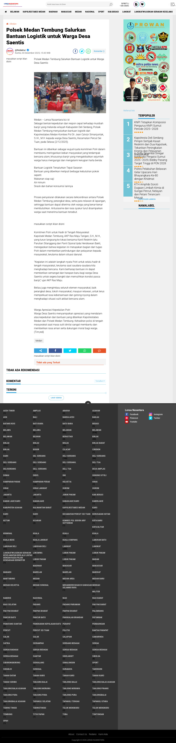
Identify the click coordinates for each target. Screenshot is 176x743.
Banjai (95, 417)
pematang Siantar (12, 624)
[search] (79, 4)
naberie (7, 598)
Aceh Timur (9, 410)
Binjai (6, 443)
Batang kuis (9, 423)
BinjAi (36, 443)
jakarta (7, 494)
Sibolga (96, 656)
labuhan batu (99, 540)
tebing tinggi (10, 708)
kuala (36, 533)
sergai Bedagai (40, 649)
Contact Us (81, 734)
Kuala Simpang (70, 540)
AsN (5, 417)
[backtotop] (88, 404)
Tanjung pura (40, 695)
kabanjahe (38, 501)
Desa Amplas (98, 469)
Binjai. (6, 449)
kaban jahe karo (11, 501)
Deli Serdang (98, 456)
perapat (67, 624)
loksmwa (37, 553)
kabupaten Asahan (12, 507)
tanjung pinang (100, 688)
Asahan (96, 410)
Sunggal (37, 669)
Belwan (37, 436)
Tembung (7, 714)
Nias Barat (97, 598)
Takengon (97, 669)
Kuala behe (8, 540)
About (71, 734)
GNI (64, 475)
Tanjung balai (70, 682)
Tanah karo (68, 675)
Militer (96, 591)
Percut (6, 630)
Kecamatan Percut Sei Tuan (76, 514)
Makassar (66, 11)
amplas (37, 410)
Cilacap (66, 449)
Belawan (96, 430)
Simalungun (69, 662)
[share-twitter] (81, 51)
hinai (95, 481)
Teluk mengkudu (100, 708)
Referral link (129, 110)
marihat (96, 572)
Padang (36, 604)
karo (94, 507)
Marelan (67, 572)
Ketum (6, 520)
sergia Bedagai (99, 649)
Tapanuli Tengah (71, 701)
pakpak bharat (40, 611)
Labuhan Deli (39, 546)
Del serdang (39, 456)
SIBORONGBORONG (11, 662)
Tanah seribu (10, 682)
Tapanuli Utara (100, 701)
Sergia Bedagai (10, 656)
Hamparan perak (41, 481)
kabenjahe (97, 501)
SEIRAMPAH (38, 643)
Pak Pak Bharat (11, 611)
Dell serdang (40, 469)
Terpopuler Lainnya (147, 199)
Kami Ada (103, 734)
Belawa (37, 430)
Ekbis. (36, 475)
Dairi (5, 456)
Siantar (37, 656)
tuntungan (98, 714)
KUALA (95, 533)
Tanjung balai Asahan (14, 688)
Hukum (95, 488)
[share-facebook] (75, 51)
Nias (65, 598)
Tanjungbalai (99, 695)
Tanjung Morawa (71, 688)
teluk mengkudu (71, 708)
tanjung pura (10, 695)
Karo (5, 514)
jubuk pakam (69, 494)
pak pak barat (99, 604)
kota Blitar (98, 527)
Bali (35, 417)
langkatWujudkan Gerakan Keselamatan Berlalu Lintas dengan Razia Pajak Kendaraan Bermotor (17, 556)
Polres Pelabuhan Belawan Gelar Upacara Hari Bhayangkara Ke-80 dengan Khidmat (149, 173)
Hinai (5, 488)
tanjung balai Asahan (103, 682)
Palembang (98, 611)
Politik (66, 630)
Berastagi (68, 436)
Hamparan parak (11, 481)
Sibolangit (68, 656)
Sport (101, 11)
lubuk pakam (69, 553)
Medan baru (98, 578)
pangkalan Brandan (73, 617)
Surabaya (67, 669)
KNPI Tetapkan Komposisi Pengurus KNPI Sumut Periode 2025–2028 (150, 125)
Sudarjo (7, 669)
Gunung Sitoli (99, 475)
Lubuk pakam (39, 559)
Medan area (68, 578)
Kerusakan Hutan (101, 514)
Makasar (67, 565)
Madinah (53, 11)
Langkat (96, 546)
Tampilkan (100, 381)
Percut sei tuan (41, 630)
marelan (37, 572)
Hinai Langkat (40, 488)
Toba (65, 714)
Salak (36, 636)
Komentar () (99, 51)
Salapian (67, 636)
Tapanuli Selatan (42, 701)
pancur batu (9, 617)
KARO (35, 514)
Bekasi (95, 423)
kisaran (37, 520)
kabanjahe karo (71, 501)
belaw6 (7, 430)
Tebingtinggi (39, 708)
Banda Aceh (68, 417)
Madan (95, 559)
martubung (9, 578)
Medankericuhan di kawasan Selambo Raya (77, 586)
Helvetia (67, 481)
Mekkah (96, 585)
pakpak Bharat (70, 611)
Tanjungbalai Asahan (14, 701)
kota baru (97, 520)
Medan (78, 11)
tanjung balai (40, 682)
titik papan (38, 714)
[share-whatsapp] (88, 51)
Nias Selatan (9, 604)
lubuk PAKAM (98, 553)
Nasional (90, 11)
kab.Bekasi (113, 11)
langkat (126, 11)
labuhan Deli (9, 546)
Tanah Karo (98, 675)
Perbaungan (98, 624)
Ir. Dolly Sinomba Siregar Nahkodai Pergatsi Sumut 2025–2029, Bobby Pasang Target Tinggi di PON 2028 (149, 158)
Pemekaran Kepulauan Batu (47, 624)
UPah (5, 720)
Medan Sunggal (41, 585)
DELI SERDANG (39, 462)
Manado (7, 572)
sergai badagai (10, 649)
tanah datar (9, 675)
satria (6, 643)
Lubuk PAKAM (69, 559)
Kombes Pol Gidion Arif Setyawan (74, 521)
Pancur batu (39, 617)
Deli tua (96, 462)
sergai (95, 643)
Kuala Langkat (40, 540)
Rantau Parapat (100, 630)
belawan (67, 430)
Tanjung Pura (70, 695)
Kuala (66, 533)
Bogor (36, 449)
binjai (95, 436)
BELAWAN (14, 11)
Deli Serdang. (69, 462)
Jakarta (37, 494)
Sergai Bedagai (70, 649)
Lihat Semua (56, 398)
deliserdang (9, 469)
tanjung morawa (41, 688)
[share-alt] (40, 350)
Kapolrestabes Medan (34, 11)
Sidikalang (38, 662)
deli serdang (69, 456)
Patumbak (97, 617)
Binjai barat (98, 443)
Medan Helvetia (11, 585)
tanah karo (39, 675)
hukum (66, 488)
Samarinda (97, 636)
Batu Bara (68, 423)
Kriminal (7, 533)
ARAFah (66, 410)
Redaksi (92, 734)
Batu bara (38, 423)
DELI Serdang (9, 462)
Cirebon (96, 449)
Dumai (6, 475)
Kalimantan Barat (42, 507)
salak (6, 636)
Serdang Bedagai (71, 643)
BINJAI (66, 443)
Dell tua (67, 469)
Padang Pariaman (71, 604)
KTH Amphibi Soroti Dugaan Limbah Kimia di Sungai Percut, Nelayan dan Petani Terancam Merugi (149, 189)
